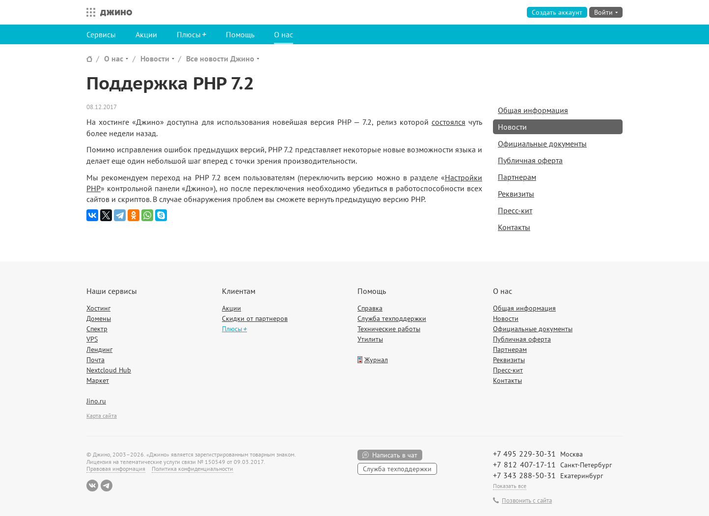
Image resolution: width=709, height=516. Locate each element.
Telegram (106, 485)
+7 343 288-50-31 (524, 475)
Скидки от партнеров (255, 318)
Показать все (509, 485)
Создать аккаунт (557, 12)
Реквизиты (516, 194)
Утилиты (370, 339)
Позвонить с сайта (527, 501)
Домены (98, 318)
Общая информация (533, 110)
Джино (116, 12)
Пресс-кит (515, 210)
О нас (283, 34)
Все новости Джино (220, 58)
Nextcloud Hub (108, 370)
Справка (369, 308)
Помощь (240, 34)
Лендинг (99, 349)
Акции (146, 34)
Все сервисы (88, 12)
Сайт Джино (89, 58)
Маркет (97, 380)
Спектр (97, 328)
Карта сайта (101, 415)
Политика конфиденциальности (192, 468)
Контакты (514, 227)
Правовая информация (115, 468)
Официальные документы (542, 143)
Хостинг (98, 308)
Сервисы (101, 34)
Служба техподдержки (391, 318)
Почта (95, 359)
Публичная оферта (530, 160)
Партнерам (517, 177)
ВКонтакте (92, 485)
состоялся (448, 122)
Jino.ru (96, 401)
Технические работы (388, 328)
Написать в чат (394, 455)
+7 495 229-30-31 (524, 454)
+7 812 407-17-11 (524, 464)
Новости (154, 58)
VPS (92, 339)
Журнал (376, 359)
